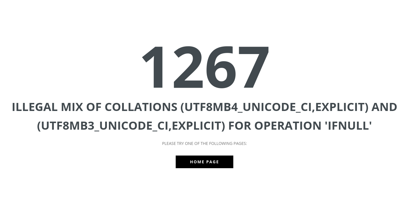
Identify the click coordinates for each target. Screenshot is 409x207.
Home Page (204, 161)
